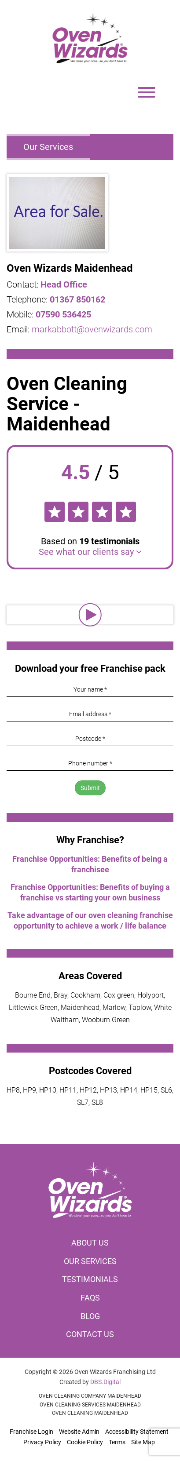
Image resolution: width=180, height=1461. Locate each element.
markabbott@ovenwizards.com (92, 329)
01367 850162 (77, 299)
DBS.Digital (105, 1381)
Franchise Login (31, 1431)
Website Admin (79, 1431)
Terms (117, 1442)
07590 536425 (63, 314)
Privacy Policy (42, 1442)
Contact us (90, 1334)
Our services (90, 1261)
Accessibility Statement (137, 1431)
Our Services (48, 147)
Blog (90, 1316)
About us (90, 1242)
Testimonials (90, 1279)
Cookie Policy (85, 1442)
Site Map (143, 1442)
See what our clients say (90, 552)
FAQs (90, 1297)
